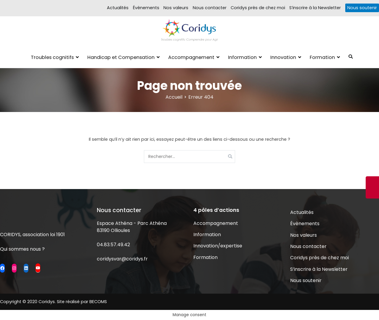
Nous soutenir (362, 8)
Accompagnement (191, 57)
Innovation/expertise (217, 245)
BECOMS (98, 302)
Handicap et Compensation (121, 57)
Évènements (146, 8)
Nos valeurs (175, 8)
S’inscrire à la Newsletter (315, 8)
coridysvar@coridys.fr (122, 258)
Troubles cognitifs (52, 57)
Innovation (283, 57)
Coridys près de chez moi (258, 8)
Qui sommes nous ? (22, 249)
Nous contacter (210, 8)
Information (242, 57)
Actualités (118, 8)
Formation (322, 57)
